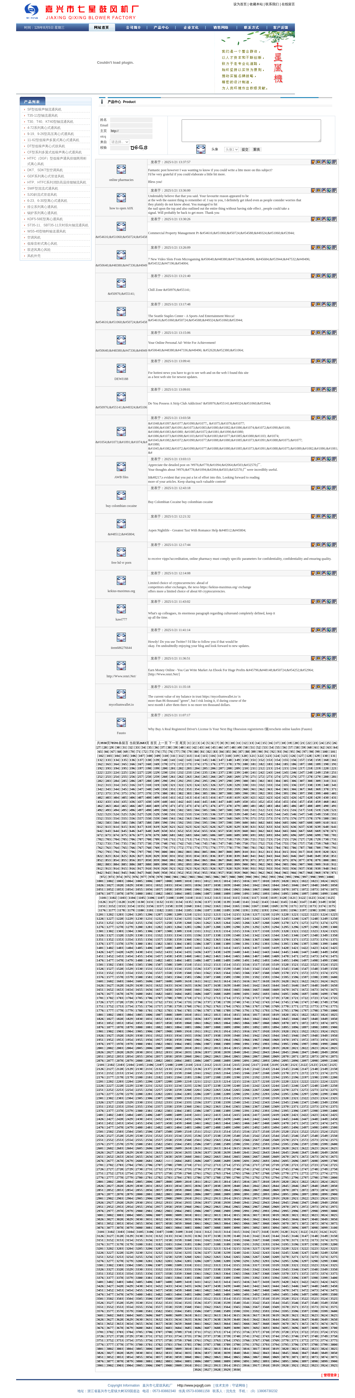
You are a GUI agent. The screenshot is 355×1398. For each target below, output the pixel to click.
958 (228, 873)
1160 (188, 906)
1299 (324, 927)
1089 (226, 894)
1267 (256, 923)
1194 (274, 910)
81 (202, 752)
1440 (236, 952)
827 (140, 856)
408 (148, 797)
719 (237, 839)
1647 (304, 985)
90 (260, 752)
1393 (265, 944)
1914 (226, 1031)
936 (293, 868)
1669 (275, 990)
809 (237, 852)
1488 (217, 960)
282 (100, 781)
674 (116, 835)
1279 (129, 927)
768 (148, 848)
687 (220, 835)
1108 (170, 898)
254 (116, 777)
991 (256, 877)
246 (293, 772)
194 (116, 768)
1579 (129, 977)
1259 (178, 923)
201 (172, 768)
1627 (110, 985)
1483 (168, 960)
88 (247, 752)
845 (285, 856)
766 (132, 848)
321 (172, 785)
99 (317, 752)
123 (268, 756)
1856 (149, 1023)
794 (116, 852)
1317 (256, 931)
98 (311, 752)
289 (156, 781)
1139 (226, 902)
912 (99, 868)
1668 (265, 990)
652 (180, 831)
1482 (158, 960)
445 (204, 802)
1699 (324, 994)
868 (228, 860)
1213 (217, 914)
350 (164, 789)
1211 (197, 914)
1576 (100, 977)
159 (317, 760)
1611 (197, 981)
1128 (121, 902)
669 (317, 831)
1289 (226, 927)
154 (277, 760)
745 (204, 843)
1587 (207, 977)
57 (290, 747)
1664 (226, 990)
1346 (295, 935)
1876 (100, 1027)
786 (293, 848)
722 (261, 839)
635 (285, 827)
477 (220, 806)
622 (180, 827)
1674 (324, 990)
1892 (256, 1027)
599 (237, 823)
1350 (334, 935)
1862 (207, 1023)
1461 (197, 956)
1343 (265, 935)
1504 (129, 965)
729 (317, 839)
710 (164, 839)
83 (215, 752)
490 (325, 806)
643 (107, 831)
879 (317, 860)
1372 (304, 939)
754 (277, 843)
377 (140, 793)
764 (116, 848)
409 (156, 797)
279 (317, 777)
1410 (187, 948)
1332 (158, 935)
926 (212, 868)
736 (132, 843)
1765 (236, 1006)
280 (325, 777)
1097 (304, 894)
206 (213, 768)
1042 (256, 885)
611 (334, 823)
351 (172, 789)
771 (172, 848)
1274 (324, 923)
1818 (265, 1015)
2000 (334, 1044)
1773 (314, 1006)
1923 (314, 1031)
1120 (283, 898)
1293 (265, 927)
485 (285, 806)
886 (132, 864)
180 (245, 764)
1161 (198, 906)
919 (156, 868)
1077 (110, 894)
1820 (285, 1015)
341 (333, 785)
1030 (139, 885)
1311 (197, 931)
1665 (236, 990)
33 (137, 747)
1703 (119, 998)
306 (293, 781)
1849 (324, 1019)
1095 (285, 894)
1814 (226, 1015)
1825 (334, 1015)
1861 (197, 1023)
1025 (334, 881)
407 (140, 797)
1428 (119, 952)
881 (333, 860)
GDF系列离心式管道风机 (45, 176)
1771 (295, 1006)
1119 (273, 898)
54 (271, 747)
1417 (256, 948)
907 (301, 864)
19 (289, 743)
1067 (256, 889)
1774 (324, 1006)
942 (99, 873)
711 (172, 839)
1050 (334, 885)
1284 (178, 927)
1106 (151, 898)
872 (261, 860)
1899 (324, 1027)
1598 (314, 977)
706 (132, 839)
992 (264, 877)
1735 (187, 1002)
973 (111, 877)
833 (188, 856)
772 (180, 848)
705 (124, 839)
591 (172, 823)
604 (277, 823)
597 (221, 823)
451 (253, 802)
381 (172, 793)
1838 (217, 1019)
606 (293, 823)
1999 (324, 1044)
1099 (324, 894)
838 (228, 856)
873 (269, 860)
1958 (168, 1040)
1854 (129, 1023)
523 (107, 814)
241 (253, 772)
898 (229, 864)
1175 (331, 906)
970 (325, 873)
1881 (149, 1027)
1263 (217, 923)
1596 (295, 977)
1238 (217, 919)
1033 (168, 885)
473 (188, 806)
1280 (139, 927)
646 (132, 831)
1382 (158, 944)
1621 (295, 981)
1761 (197, 1006)
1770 (285, 1006)
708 (148, 839)
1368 (265, 939)
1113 (217, 898)
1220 (285, 914)
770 (164, 848)
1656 (149, 990)
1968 (265, 1040)
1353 (119, 939)
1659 (178, 990)
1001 (100, 881)
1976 (100, 1044)
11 (238, 743)
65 (100, 752)
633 (269, 827)
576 (293, 818)
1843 (265, 1019)
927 (220, 868)
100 (324, 752)
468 (148, 806)
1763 (217, 1006)
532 (180, 814)
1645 (285, 985)
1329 (129, 935)
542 (261, 814)
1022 (304, 881)
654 (196, 831)
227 (140, 772)
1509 (178, 965)
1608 (168, 981)
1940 (236, 1036)
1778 (119, 1010)
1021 (295, 881)
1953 (119, 1040)
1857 (158, 1023)
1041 (246, 885)
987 (224, 877)
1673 (314, 990)
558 (148, 818)
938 (309, 868)
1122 (302, 898)
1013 (217, 881)
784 (277, 848)
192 (100, 768)
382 (180, 793)
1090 (236, 894)
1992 (256, 1044)
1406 (149, 948)
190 (325, 764)
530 (164, 814)
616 (132, 827)
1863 (217, 1023)
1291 (246, 927)
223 (107, 772)
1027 (110, 885)
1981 (149, 1044)
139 (156, 760)
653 (188, 831)
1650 (334, 985)
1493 (265, 960)
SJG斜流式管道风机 (42, 195)
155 (285, 760)
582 (100, 823)
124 (276, 756)
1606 (149, 981)
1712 (207, 998)
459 (317, 802)
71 (138, 752)
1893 (265, 1027)
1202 (110, 914)
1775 (334, 1006)
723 (269, 839)
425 (285, 797)
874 (277, 860)
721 (253, 839)
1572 (304, 973)
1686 (197, 994)
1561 (197, 973)
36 (156, 747)
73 (151, 752)
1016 (246, 881)
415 (204, 797)
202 (180, 768)
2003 (119, 1048)
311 (334, 781)
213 (269, 768)
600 (245, 823)
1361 (197, 939)
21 (302, 743)
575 (285, 818)
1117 (255, 898)
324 (196, 785)
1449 (324, 952)
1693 (265, 994)
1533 (168, 969)
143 (188, 760)
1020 (285, 881)
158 (309, 760)
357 (220, 789)
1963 (217, 1040)
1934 (178, 1036)
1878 (119, 1027)
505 (205, 810)
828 (148, 856)
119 (236, 756)
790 (325, 848)
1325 (334, 931)
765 (124, 848)
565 (204, 818)
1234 (178, 919)
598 (229, 823)
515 (285, 810)
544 (277, 814)
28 (105, 747)
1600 (334, 977)
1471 (295, 956)
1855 (139, 1023)
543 (269, 814)
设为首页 (240, 4)
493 (108, 810)
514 (277, 810)
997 (304, 877)
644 (116, 831)
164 (116, 764)
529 (156, 814)
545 (285, 814)
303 (269, 781)
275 (285, 777)
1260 (187, 923)
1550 (334, 969)
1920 (285, 1031)
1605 (139, 981)
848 (309, 856)
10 (232, 743)
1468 (265, 956)
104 (117, 756)
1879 (129, 1027)
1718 (265, 998)
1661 (197, 990)
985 (208, 877)
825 (124, 856)
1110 (189, 898)
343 (107, 789)
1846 (295, 1019)
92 (273, 752)
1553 (119, 973)
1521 (295, 965)
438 (148, 802)
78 (183, 752)
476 (212, 806)
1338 (217, 935)
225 (124, 772)
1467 (256, 956)
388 (228, 793)
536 (212, 814)
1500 (334, 960)
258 (148, 777)
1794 (275, 1010)
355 (204, 789)
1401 (100, 948)
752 (261, 843)
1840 (236, 1019)
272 (261, 777)
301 (253, 781)
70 (132, 752)
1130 (140, 902)
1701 (100, 998)
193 (108, 768)
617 (140, 827)
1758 (168, 1006)
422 (261, 797)
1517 (256, 965)
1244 (275, 919)
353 (188, 789)
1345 (285, 935)
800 (164, 852)
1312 (207, 931)
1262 (207, 923)
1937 (207, 1036)
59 (303, 747)
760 (325, 843)
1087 (207, 894)
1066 (246, 889)
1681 (149, 994)
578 (309, 818)
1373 (314, 939)
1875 (334, 1023)
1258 (168, 923)
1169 (274, 906)
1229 (129, 919)
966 (293, 873)
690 (245, 835)
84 (221, 752)
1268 (265, 923)
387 (220, 793)
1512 (207, 965)
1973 (314, 1040)
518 (309, 810)
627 (220, 827)
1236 (197, 919)
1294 (275, 927)
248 (309, 772)
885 (124, 864)
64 (335, 747)
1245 (285, 919)
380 (164, 793)
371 (333, 789)
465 (124, 806)
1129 (131, 902)
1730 (139, 1002)
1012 (207, 881)
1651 (100, 990)
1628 (119, 985)
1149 (322, 902)
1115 (236, 898)
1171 (293, 906)
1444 (275, 952)
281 (333, 777)
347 (140, 789)
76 (170, 752)
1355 (139, 939)
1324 (324, 931)
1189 (226, 910)
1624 (324, 981)
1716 (246, 998)
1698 (314, 994)
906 (293, 864)
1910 (187, 1031)
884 (116, 864)
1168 (265, 906)
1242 (256, 919)
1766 (246, 1006)
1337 (207, 935)
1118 (264, 898)
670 (325, 831)
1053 (119, 889)
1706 (149, 998)
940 (325, 868)
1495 (285, 960)
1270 (285, 923)
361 (253, 789)
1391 (246, 944)
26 (334, 743)
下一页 (174, 743)
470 (164, 806)
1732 (158, 1002)
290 (164, 781)
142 (180, 760)
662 (261, 831)
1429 (129, 952)
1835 (187, 1019)
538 (228, 814)
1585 (187, 977)
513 (269, 810)
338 (309, 785)
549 (317, 814)
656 (212, 831)
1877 (110, 1027)
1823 (314, 1015)
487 (301, 806)
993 (272, 877)
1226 (100, 919)
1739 (226, 1002)
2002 (110, 1048)
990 (248, 877)
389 (237, 793)
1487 (207, 960)
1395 (285, 944)
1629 (129, 985)
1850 (334, 1019)
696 (293, 835)
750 (245, 843)
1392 (256, 944)
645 (124, 831)
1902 (110, 1031)
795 (124, 852)
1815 (236, 1015)
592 (180, 823)
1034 (178, 885)
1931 (149, 1036)
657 (220, 831)
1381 (149, 944)
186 (293, 764)
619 (156, 827)
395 (285, 793)
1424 (324, 948)
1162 (207, 906)
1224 (324, 914)
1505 (139, 965)
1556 (149, 973)
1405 (139, 948)
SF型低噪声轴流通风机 (44, 109)
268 (228, 777)
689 (237, 835)
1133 (169, 902)
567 (220, 818)
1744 (275, 1002)
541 (253, 814)
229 (156, 772)
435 (124, 802)
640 (325, 827)
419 (237, 797)
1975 (334, 1040)
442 (180, 802)
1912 (207, 1031)
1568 (265, 973)
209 (237, 768)
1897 (304, 1027)
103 (109, 756)
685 (204, 835)
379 (156, 793)
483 (269, 806)
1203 (119, 914)
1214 (226, 914)
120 (244, 756)
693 (269, 835)
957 (220, 873)
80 (196, 752)
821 (333, 852)
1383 (168, 944)
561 (172, 818)
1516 (246, 965)
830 (164, 856)
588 (148, 823)
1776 (100, 1010)
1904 (129, 1031)
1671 (295, 990)
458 (309, 802)
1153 (121, 906)
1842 (256, 1019)
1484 (178, 960)
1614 (226, 981)
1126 (102, 902)
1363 (217, 939)
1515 (236, 965)
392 (261, 793)
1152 (112, 906)
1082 (158, 894)
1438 (217, 952)
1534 (178, 969)
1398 (314, 944)
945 (124, 873)
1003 (119, 881)
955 (204, 873)
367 (301, 789)
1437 (207, 952)
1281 (149, 927)
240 (245, 772)
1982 (158, 1044)
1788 (217, 1010)
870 (245, 860)
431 (333, 797)
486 (293, 806)
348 (148, 789)
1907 (158, 1031)
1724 (324, 998)
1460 (187, 956)
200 (164, 768)
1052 (110, 889)
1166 (245, 906)
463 (107, 806)
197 (140, 768)
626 (212, 827)
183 (269, 764)
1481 (149, 960)
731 (333, 839)
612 (99, 827)
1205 (139, 914)
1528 (119, 969)
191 (333, 764)
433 (107, 802)
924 (196, 868)
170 (164, 764)
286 (132, 781)
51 (252, 747)
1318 (265, 931)
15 (264, 743)
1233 (168, 919)
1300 (334, 927)
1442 (256, 952)
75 (164, 752)
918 (148, 868)
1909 (178, 1031)
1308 (168, 931)
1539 (226, 969)
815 (285, 852)
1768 (265, 1006)
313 (107, 785)
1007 (158, 881)
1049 (324, 885)
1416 (246, 948)
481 (253, 806)
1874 (324, 1023)
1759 (178, 1006)
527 (140, 814)
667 (301, 831)
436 (132, 802)
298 (229, 781)
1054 (129, 889)
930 (245, 868)
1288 (217, 927)
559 (156, 818)
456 (293, 802)
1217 (256, 914)
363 (269, 789)
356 (212, 789)
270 (245, 777)
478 (228, 806)
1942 (256, 1036)
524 (116, 814)
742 (180, 843)
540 (245, 814)
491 (333, 806)
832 (180, 856)
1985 (187, 1044)
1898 (314, 1027)
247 (301, 772)
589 (156, 823)
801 (172, 852)
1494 (275, 960)
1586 (197, 977)
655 (204, 831)
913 (107, 868)
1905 (139, 1031)
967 (301, 873)
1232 (158, 919)
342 (99, 789)
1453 (119, 956)
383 (188, 793)
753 (269, 843)
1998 (314, 1044)
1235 (187, 919)
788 (309, 848)
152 (261, 760)
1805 (139, 1015)
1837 (207, 1019)
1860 (187, 1023)
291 (172, 781)
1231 (149, 919)
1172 (303, 906)
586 (132, 823)
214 (277, 768)
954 (196, 873)
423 (269, 797)
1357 (158, 939)
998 (312, 877)
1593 (265, 977)
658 (228, 831)
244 (277, 772)
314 (116, 785)
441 (172, 802)
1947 (304, 1036)
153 (269, 760)
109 (157, 756)
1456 (149, 956)
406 (132, 797)
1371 (295, 939)
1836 (197, 1019)
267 (220, 777)
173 (188, 764)
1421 (295, 948)
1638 (217, 985)
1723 (314, 998)
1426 (100, 952)
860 (164, 860)
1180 (140, 910)
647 (140, 831)
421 (253, 797)
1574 (324, 973)
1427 (110, 952)
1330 (139, 935)
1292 (256, 927)
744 (196, 843)
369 (317, 789)
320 (164, 785)
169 (156, 764)
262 (180, 777)
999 (321, 877)
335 (285, 785)
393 (269, 793)
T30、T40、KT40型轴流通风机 (50, 122)
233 (188, 772)
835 (204, 856)
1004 (129, 881)
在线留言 (288, 4)
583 (108, 823)
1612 (207, 981)
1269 (275, 923)
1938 (217, 1036)
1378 (119, 944)
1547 (304, 969)
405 (124, 797)
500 (164, 810)
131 (333, 756)
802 (180, 852)
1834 (178, 1019)
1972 (304, 1040)
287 (140, 781)
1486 (197, 960)
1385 (187, 944)
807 (221, 852)
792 (100, 852)
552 (99, 818)
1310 (187, 931)
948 (148, 873)
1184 (179, 910)
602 (261, 823)
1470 (285, 956)
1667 (256, 990)
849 (317, 856)
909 (318, 864)
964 (277, 873)
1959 (178, 1040)
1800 (334, 1010)
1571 (295, 973)
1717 (256, 998)
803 (188, 852)
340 (325, 785)
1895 (285, 1027)
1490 (236, 960)
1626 (100, 985)
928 (228, 868)
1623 (314, 981)
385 (204, 793)
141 (172, 760)
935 (285, 868)
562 (180, 818)
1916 (246, 1031)
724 (277, 839)
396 (293, 793)
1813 (217, 1015)
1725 (334, 998)
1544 (275, 969)
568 (228, 818)
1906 (149, 1031)
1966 (246, 1040)
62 (322, 747)
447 (220, 802)
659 (237, 831)
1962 (207, 1040)
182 (261, 764)
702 (100, 839)
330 (245, 785)
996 (296, 877)
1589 (226, 977)
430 (325, 797)
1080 (139, 894)
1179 (131, 910)
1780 (139, 1010)
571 (253, 818)
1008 (168, 881)
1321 (295, 931)
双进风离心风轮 (39, 250)
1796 (295, 1010)
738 (148, 843)
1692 (256, 994)
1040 (236, 885)
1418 (265, 948)
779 (237, 848)
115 (204, 756)
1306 (149, 931)
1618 (265, 981)
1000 (330, 877)
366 (293, 789)
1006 (149, 881)
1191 (245, 910)
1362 (207, 939)
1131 (150, 902)
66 (106, 752)
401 (333, 793)
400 (325, 793)
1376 (100, 944)
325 (204, 785)
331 (253, 785)
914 (116, 868)
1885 (187, 1027)
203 (188, 768)
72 (145, 752)
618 (148, 827)
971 (333, 873)
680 (164, 835)
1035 (187, 885)
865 (204, 860)
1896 (295, 1027)
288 (148, 781)
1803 (119, 1015)
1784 (178, 1010)
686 (212, 835)
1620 (285, 981)
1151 (102, 906)
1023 (314, 881)
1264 (226, 923)
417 (220, 797)
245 (285, 772)
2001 (100, 1048)
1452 (110, 956)
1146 (293, 902)
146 (212, 760)
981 (175, 877)
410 (164, 797)
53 (265, 747)
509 (237, 810)
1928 (119, 1036)
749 (237, 843)
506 (213, 810)
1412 (207, 948)
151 (253, 760)
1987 (207, 1044)
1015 (236, 881)
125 (284, 756)
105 (125, 756)
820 (325, 852)
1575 (334, 973)
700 (325, 835)
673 (107, 835)
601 (253, 823)
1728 (119, 1002)
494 (116, 810)
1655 (139, 990)
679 (156, 835)
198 (148, 768)
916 (132, 868)
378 (148, 793)
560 (164, 818)
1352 (110, 939)
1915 (236, 1031)
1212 (207, 914)
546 (293, 814)
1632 (158, 985)
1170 (284, 906)
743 (188, 843)
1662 (207, 990)
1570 (285, 973)
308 (309, 781)
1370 (285, 939)
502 (180, 810)
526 (132, 814)
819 (317, 852)
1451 (100, 956)
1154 (131, 906)
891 (172, 864)
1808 (168, 1015)
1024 (324, 881)
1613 (217, 981)
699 (317, 835)
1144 (274, 902)
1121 (292, 898)
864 (196, 860)
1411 (197, 948)
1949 (324, 1036)
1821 (295, 1015)
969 (317, 873)
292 (180, 781)
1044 (275, 885)
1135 (188, 902)
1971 (295, 1040)
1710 (187, 998)
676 (132, 835)
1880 (139, 1027)
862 (180, 860)
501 (172, 810)
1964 (226, 1040)
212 (261, 768)
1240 (236, 919)
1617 (256, 981)
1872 (304, 1023)
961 (253, 873)
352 (180, 789)
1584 (178, 977)
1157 (159, 906)
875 (285, 860)
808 (229, 852)
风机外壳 (34, 256)
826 (132, 856)
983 (191, 877)
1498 (314, 960)
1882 (158, 1027)
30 (117, 747)
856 (132, 860)
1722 (304, 998)
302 (261, 781)
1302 (110, 931)
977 (143, 877)
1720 (285, 998)
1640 (236, 985)
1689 (226, 994)
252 (99, 777)
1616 (246, 981)
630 (245, 827)
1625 (334, 981)
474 (196, 806)
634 (277, 827)
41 (188, 747)
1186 (197, 910)
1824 (324, 1015)
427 (301, 797)
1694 (275, 994)
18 (283, 743)
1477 (110, 960)
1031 (149, 885)
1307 (158, 931)
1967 (256, 1040)
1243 (265, 919)
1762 (207, 1006)
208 (229, 768)
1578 (119, 977)
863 (188, 860)
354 (196, 789)
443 (188, 802)
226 (132, 772)
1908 (168, 1031)
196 (132, 768)
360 (245, 789)
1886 (197, 1027)
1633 (168, 985)
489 (317, 806)
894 (196, 864)
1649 (324, 985)
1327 (110, 935)
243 (269, 772)
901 (253, 864)
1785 (187, 1010)
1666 (246, 990)
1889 (226, 1027)
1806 (149, 1015)
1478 (119, 960)
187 (301, 764)
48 (233, 747)
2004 (129, 1048)
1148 (312, 902)
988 (232, 877)
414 (196, 797)
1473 (314, 956)
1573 (314, 973)
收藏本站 (256, 4)
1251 (100, 923)
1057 (158, 889)
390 (245, 793)
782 (261, 848)
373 (107, 793)
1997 (304, 1044)
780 (245, 848)
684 (196, 835)
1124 (321, 898)
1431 (149, 952)
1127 (112, 902)
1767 (256, 1006)
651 (172, 831)
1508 (168, 965)
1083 (168, 894)
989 (240, 877)
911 (334, 864)
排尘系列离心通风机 (42, 207)
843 (269, 856)
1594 (275, 977)
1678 (119, 994)
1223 (314, 914)
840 (245, 856)
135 (124, 760)
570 (245, 818)
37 (162, 747)
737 (140, 843)
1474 (324, 956)
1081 (149, 894)
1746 (295, 1002)
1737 (207, 1002)
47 (226, 747)
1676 (100, 994)
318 (148, 785)
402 (100, 797)
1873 (314, 1023)
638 (309, 827)
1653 (119, 990)
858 (148, 860)
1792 (256, 1010)
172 (180, 764)
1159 (179, 906)
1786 (197, 1010)
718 (228, 839)
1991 (246, 1044)
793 (108, 852)
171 (172, 764)
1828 (119, 1019)
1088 (217, 894)
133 (107, 760)
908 (309, 864)
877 (301, 860)
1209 (178, 914)
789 (317, 848)
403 (108, 797)
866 (212, 860)
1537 (207, 969)
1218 (265, 914)
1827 (110, 1019)
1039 (226, 885)
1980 (139, 1044)
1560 (187, 973)
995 (288, 877)
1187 (207, 910)
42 (194, 747)
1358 (168, 939)
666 (293, 831)
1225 (334, 914)
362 (261, 789)
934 (277, 868)
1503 (119, 965)
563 (188, 818)
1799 (324, 1010)
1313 (217, 931)
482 (261, 806)
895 (205, 864)
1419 (275, 948)
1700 (334, 994)
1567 (256, 973)
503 (188, 810)
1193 (265, 910)
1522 (304, 965)
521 (333, 810)
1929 (129, 1036)
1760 (187, 1006)
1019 (275, 881)
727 (301, 839)
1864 (226, 1023)
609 (318, 823)
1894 (275, 1027)
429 (317, 797)
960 (245, 873)
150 (245, 760)
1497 (304, 960)
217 (301, 768)
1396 (295, 944)
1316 (246, 931)
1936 (197, 1036)
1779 (129, 1010)
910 (326, 864)
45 (213, 747)
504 (196, 810)
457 (301, 802)
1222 (304, 914)
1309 (178, 931)
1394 (275, 944)
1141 (245, 902)
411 (172, 797)
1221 (295, 914)
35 (149, 747)
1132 (159, 902)
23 (315, 743)
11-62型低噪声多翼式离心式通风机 (53, 140)
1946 (295, 1036)
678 (148, 835)
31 (124, 747)
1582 (158, 977)
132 (99, 760)
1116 (245, 898)
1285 (187, 927)
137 (140, 760)
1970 (285, 1040)
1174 (322, 906)
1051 (100, 889)
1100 (334, 894)
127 (300, 756)
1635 (187, 985)
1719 (275, 998)
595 (205, 823)
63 (329, 747)
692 (261, 835)
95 (292, 752)
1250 (334, 919)
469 (156, 806)
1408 (168, 948)
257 (140, 777)
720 (245, 839)
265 (204, 777)
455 (285, 802)
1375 (334, 939)
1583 (168, 977)
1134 (179, 902)
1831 (149, 1019)
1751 (100, 1006)
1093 (265, 894)
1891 (246, 1027)
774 (196, 848)
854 (116, 860)
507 (221, 810)
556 (132, 818)
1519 (275, 965)
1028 (119, 885)
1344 (275, 935)
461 (333, 802)
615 (124, 827)
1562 (207, 973)
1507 (158, 965)
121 (252, 756)
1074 (324, 889)
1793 (265, 1010)
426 (293, 797)
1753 (119, 1006)
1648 (314, 985)
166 (132, 764)
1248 (314, 919)
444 (196, 802)
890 (164, 864)
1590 (236, 977)
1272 (304, 923)
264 (196, 777)
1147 (303, 902)
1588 (217, 977)
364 (277, 789)
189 (317, 764)
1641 (246, 985)
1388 (217, 944)
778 (228, 848)
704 (116, 839)
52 (258, 747)
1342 (256, 935)
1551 (100, 973)
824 (116, 856)
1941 (246, 1036)
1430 (139, 952)
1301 (100, 931)
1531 (149, 969)
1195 (283, 910)
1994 (275, 1044)
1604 (129, 981)
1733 (168, 1002)
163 (107, 764)
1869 (275, 1023)
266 (212, 777)
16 (270, 743)
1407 (158, 948)
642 (99, 831)
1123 (311, 898)
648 (148, 831)
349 (156, 789)
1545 (285, 969)
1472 (304, 956)
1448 (314, 952)
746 (212, 843)
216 (293, 768)
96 (298, 752)
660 (245, 831)
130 (324, 756)
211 (253, 768)
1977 (110, 1044)
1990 (236, 1044)
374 (116, 793)
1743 (265, 1002)
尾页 (182, 743)
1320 (285, 931)
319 (156, 785)
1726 (100, 1002)
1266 (246, 923)
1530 (139, 969)
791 (333, 848)
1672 (304, 990)
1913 (217, 1031)
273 (269, 777)
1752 (110, 1006)
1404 (129, 948)
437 (140, 802)
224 (116, 772)
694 (277, 835)
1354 (129, 939)
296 (213, 781)
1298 (314, 927)
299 (237, 781)
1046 (295, 885)
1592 (256, 977)
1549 (324, 969)
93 (279, 752)
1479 (129, 960)
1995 (285, 1044)
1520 (285, 965)
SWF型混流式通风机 (42, 188)
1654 (129, 990)
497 (140, 810)
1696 (295, 994)
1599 (324, 977)
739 (156, 843)
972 (103, 877)
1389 (226, 944)
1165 (236, 906)
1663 (217, 990)
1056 (149, 889)
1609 (178, 981)
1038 (217, 885)
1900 (334, 1027)
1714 (226, 998)
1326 (100, 935)
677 (140, 835)
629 (237, 827)
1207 (158, 914)
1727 (110, 1002)
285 (124, 781)
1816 (246, 1015)
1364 (226, 939)
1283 (168, 927)
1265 (236, 923)
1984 (178, 1044)
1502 (110, 965)
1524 (324, 965)
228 (148, 772)
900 (245, 864)
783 (269, 848)
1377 (110, 944)
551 (333, 814)
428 (309, 797)
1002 (110, 881)
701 (333, 835)
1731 (149, 1002)
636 (293, 827)
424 (277, 797)
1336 (197, 935)
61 (316, 747)
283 (108, 781)
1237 (207, 919)
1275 (334, 923)
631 (253, 827)
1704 (129, 998)
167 (140, 764)
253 (107, 777)
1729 (129, 1002)
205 (205, 768)
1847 (304, 1019)
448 (228, 802)
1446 (295, 952)
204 (196, 768)
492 (100, 810)
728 (309, 839)
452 (261, 802)
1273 (314, 923)
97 (305, 752)
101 (333, 752)
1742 (256, 1002)
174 (196, 764)
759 (317, 843)
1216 (246, 914)
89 (253, 752)
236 (212, 772)
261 (172, 777)
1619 (275, 981)
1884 (178, 1027)
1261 (197, 923)
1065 (236, 889)
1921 (295, 1031)
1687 (207, 994)
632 (261, 827)
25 (328, 743)
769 (156, 848)
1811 (197, 1015)
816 (293, 852)
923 (188, 868)
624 (196, 827)
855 (124, 860)
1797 (304, 1010)
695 (285, 835)
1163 (217, 906)
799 (156, 852)
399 (317, 793)
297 (221, 781)
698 (309, 835)
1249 (324, 919)
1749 (324, 1002)
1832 (158, 1019)
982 (183, 877)
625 (204, 827)
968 (309, 873)
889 (156, 864)
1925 (334, 1031)
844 (277, 856)
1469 (275, 956)
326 (212, 785)
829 (156, 856)
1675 (334, 990)
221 (333, 768)
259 (156, 777)
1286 (197, 927)
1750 (334, 1002)
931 (253, 868)
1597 (304, 977)
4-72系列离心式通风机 (44, 128)
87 (241, 752)
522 (99, 814)
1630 (139, 985)
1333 (168, 935)
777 (220, 848)
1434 (178, 952)
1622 (304, 981)
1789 (226, 1010)
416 (212, 797)
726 (293, 839)
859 (156, 860)
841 (253, 856)
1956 (149, 1040)
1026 (100, 885)
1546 (295, 969)
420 (245, 797)
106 (133, 756)
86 (234, 752)
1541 (246, 969)
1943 (265, 1036)
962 (261, 873)
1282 (158, 927)
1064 (226, 889)
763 (107, 848)
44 (207, 747)
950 (164, 873)
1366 (246, 939)
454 (277, 802)
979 (159, 877)
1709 (178, 998)
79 (189, 752)
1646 (295, 985)
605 (285, 823)
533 (188, 814)
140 (164, 760)
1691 (246, 994)
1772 (304, 1006)
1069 (275, 889)
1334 (178, 935)
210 (245, 768)
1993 (265, 1044)
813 (269, 852)
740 (164, 843)
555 (124, 818)
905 (285, 864)
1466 (246, 956)
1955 (139, 1040)
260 (164, 777)
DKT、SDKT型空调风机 (45, 170)
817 (301, 852)
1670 (285, 990)
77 (177, 752)
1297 (304, 927)
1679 (129, 994)
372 (99, 793)
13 (251, 743)
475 (204, 806)
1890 (236, 1027)
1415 (236, 948)
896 (213, 864)
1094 (275, 894)
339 (317, 785)
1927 (110, 1036)
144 (196, 760)
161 (333, 760)
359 (237, 789)
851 (333, 856)
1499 (324, 960)
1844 (275, 1019)
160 (325, 760)
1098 (314, 894)
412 (180, 797)
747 (220, 843)
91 (266, 752)
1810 (187, 1015)
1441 (246, 952)
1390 (236, 944)
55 (277, 747)
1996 (295, 1044)
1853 (119, 1023)
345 (124, 789)
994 (280, 877)
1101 (103, 898)
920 (164, 868)
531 (172, 814)
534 (196, 814)
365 (285, 789)
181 (253, 764)
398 (309, 793)
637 (301, 827)
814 (277, 852)
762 (99, 848)
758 (309, 843)
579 (317, 818)
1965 (236, 1040)
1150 (331, 902)
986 (216, 877)
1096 (295, 894)
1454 (129, 956)
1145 (284, 902)
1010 (187, 881)
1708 (168, 998)
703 (108, 839)
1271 (295, 923)
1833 (168, 1019)
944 (116, 873)
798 (148, 852)
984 (200, 877)
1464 (226, 956)
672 (99, 835)
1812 (207, 1015)
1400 (334, 944)
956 (212, 873)
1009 (178, 881)
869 (237, 860)
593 (188, 823)
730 (325, 839)
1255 (139, 923)
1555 (139, 973)
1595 (285, 977)
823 (107, 856)
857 (140, 860)
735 (124, 843)
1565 (236, 973)
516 (293, 810)
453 (269, 802)
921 (172, 868)
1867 (256, 1023)
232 (180, 772)
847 (301, 856)
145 (204, 760)
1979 (129, 1044)
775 (204, 848)
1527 (110, 969)
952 (180, 873)
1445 (285, 952)
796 (132, 852)
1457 (158, 956)
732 (99, 843)
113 (188, 756)
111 (173, 756)
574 (277, 818)
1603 (119, 981)
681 (172, 835)
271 (253, 777)
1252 (110, 923)
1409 (178, 948)
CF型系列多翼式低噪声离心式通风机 (54, 152)
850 (325, 856)
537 (220, 814)
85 (228, 752)
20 (296, 743)
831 (172, 856)
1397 (304, 944)
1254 (129, 923)
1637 (207, 985)
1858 (168, 1023)
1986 (197, 1044)
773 (188, 848)
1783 (168, 1010)
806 (213, 852)
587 (140, 823)
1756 (149, 1006)
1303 (119, 931)
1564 (226, 973)
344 (116, 789)
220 (325, 768)
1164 (226, 906)
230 (164, 772)
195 (124, 768)
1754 (129, 1006)
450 (245, 802)
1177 (112, 910)
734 (116, 843)
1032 (158, 885)
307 (301, 781)
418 (228, 797)
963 (269, 873)
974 (119, 877)
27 (98, 747)
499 (156, 810)
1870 (285, 1023)
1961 (197, 1040)
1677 (110, 994)
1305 (139, 931)
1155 (140, 906)
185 (285, 764)
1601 (100, 981)
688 (228, 835)
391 (253, 793)
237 (220, 772)
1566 (246, 973)
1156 (150, 906)
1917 (256, 1031)
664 (277, 831)
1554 (129, 973)
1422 (304, 948)
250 (325, 772)
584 (116, 823)
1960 (187, 1040)
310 (326, 781)
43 (201, 747)
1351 (100, 939)
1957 (158, 1040)
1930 (139, 1036)
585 (124, 823)
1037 (207, 885)
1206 (149, 914)
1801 (100, 1015)
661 (253, 831)
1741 (246, 1002)
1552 (110, 973)
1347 (304, 935)
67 (113, 752)
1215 (236, 914)
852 (99, 860)
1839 (226, 1019)
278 (309, 777)
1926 (100, 1036)
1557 (158, 973)
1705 (139, 998)
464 (116, 806)
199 (156, 768)
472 (180, 806)
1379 (129, 944)
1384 (178, 944)
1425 (334, 948)
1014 (226, 881)
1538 (217, 969)
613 (107, 827)
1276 (100, 927)
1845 (285, 1019)
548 (309, 814)
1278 (119, 927)
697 (301, 835)
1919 (275, 1031)
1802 (110, 1015)
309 (318, 781)
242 (261, 772)
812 (261, 852)
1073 (314, 889)
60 (309, 747)
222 (99, 772)
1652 (110, 990)
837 (220, 856)
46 (220, 747)
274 (277, 777)
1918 (265, 1031)
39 (175, 747)
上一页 (163, 743)
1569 (275, 973)
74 (157, 752)
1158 (169, 906)
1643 (265, 985)
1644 (275, 985)
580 (325, 818)
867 (220, 860)
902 (261, 864)
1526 (100, 969)
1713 (217, 998)
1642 (256, 985)
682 (180, 835)
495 (124, 810)
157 (301, 760)
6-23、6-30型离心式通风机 (47, 201)
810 (245, 852)
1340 (236, 935)
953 (188, 873)
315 (124, 785)
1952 (110, 1040)
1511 (197, 965)
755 (285, 843)
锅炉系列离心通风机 (42, 213)
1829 (129, 1019)
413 (188, 797)
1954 (129, 1040)
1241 (246, 919)
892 (180, 864)
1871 (295, 1023)
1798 (314, 1010)
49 (239, 747)
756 (293, 843)
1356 (149, 939)
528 (148, 814)
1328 (119, 935)
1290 (236, 927)
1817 (256, 1015)
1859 (178, 1023)
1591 (246, 977)
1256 (149, 923)
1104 (132, 898)
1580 (139, 977)
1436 (197, 952)
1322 (304, 931)
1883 (168, 1027)
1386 (197, 944)
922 (180, 868)
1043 (265, 885)
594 (196, 823)
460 (325, 802)
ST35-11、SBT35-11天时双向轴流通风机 (57, 225)
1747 (304, 1002)
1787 (207, 1010)
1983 (168, 1044)
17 (276, 743)
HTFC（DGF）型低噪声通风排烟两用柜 (57, 158)
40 (181, 747)
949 (156, 873)
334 (277, 785)
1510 (187, 965)
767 (140, 848)
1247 (304, 919)
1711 (197, 998)
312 (99, 785)
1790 (236, 1010)
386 (212, 793)
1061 (197, 889)
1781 (149, 1010)
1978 (119, 1044)
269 (237, 777)
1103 (122, 898)
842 (261, 856)
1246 (295, 919)
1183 (169, 910)
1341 (246, 935)
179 (237, 764)
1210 (187, 914)
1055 (139, 889)
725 (285, 839)
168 (148, 764)
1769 (275, 1006)
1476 (100, 960)
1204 (129, 914)
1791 (246, 1010)
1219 (275, 914)
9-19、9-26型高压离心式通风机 (50, 134)
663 (269, 831)
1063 (217, 889)
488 (309, 806)
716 (212, 839)
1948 (314, 1036)
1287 (207, 927)
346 (132, 789)
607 (301, 823)
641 (333, 827)
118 (228, 756)
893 (188, 864)
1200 (331, 910)
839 (237, 856)
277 (301, 777)
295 (205, 781)
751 (253, 843)
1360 (187, 939)
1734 (178, 1002)
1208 (168, 914)
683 (188, 835)
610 (326, 823)
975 (127, 877)
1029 (129, 885)
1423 (314, 948)
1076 (100, 894)
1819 (275, 1015)
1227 (110, 919)
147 (220, 760)
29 (111, 747)
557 (140, 818)
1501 (100, 965)
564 (196, 818)
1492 (256, 960)
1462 (207, 956)
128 (308, 756)
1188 (217, 910)
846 (293, 856)
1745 (285, 1002)
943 (107, 873)
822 (99, 856)
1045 (285, 885)
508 (229, 810)
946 (132, 873)
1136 (198, 902)
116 (212, 756)
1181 (150, 910)
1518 (265, 965)
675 (124, 835)
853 (107, 860)
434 (116, 802)
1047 (304, 885)
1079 (129, 894)
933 (269, 868)
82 (209, 752)
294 (196, 781)
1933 (168, 1036)
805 (205, 852)
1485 (187, 960)
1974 (324, 1040)
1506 (149, 965)
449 (237, 802)
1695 (285, 994)
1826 (100, 1019)
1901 (100, 1031)
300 (245, 781)
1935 (187, 1036)
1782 (158, 1010)
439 (156, 802)
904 (277, 864)
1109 (180, 898)
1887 (207, 1027)
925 (204, 868)
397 (301, 793)
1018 (265, 881)
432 (99, 802)
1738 (217, 1002)
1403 (119, 948)
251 (333, 772)
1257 (158, 923)
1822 (304, 1015)
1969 (275, 1040)
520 (325, 810)
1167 (255, 906)
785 (285, 848)
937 (301, 868)
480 (245, 806)
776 (212, 848)
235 (204, 772)
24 (321, 743)
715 (204, 839)
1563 (217, 973)
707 (140, 839)
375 (124, 793)
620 (164, 827)
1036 (197, 885)
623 (188, 827)
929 (237, 868)
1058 (168, 889)
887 (140, 864)
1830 (139, 1019)
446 (212, 802)
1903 (119, 1031)
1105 (141, 898)
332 (261, 785)
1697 (304, 994)
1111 (199, 898)
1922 (304, 1031)
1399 (324, 944)
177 (220, 764)
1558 (168, 973)
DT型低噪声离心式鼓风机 (46, 146)
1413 (217, 948)
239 (237, 772)
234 (196, 772)
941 (333, 868)
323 (188, 785)
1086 (197, 894)
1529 (129, 969)
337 (301, 785)
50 (245, 747)
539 (237, 814)
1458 (168, 956)
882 (100, 864)
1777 (110, 1010)
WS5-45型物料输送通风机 (46, 231)
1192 (255, 910)
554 (116, 818)
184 (277, 764)
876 (293, 860)
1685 (187, 994)
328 (228, 785)
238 (228, 772)
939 (317, 868)
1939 (226, 1036)
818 (309, 852)
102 (100, 756)
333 (269, 785)
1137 (207, 902)
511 (253, 810)
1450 (334, 952)
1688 (217, 994)
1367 (256, 939)
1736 (197, 1002)
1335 (187, 935)
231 (172, 772)
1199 (322, 910)
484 (277, 806)
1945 (285, 1036)
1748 (314, 1002)
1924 (324, 1031)
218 (309, 768)
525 (124, 814)
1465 (236, 956)
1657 (158, 990)
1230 (139, 919)
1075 (334, 889)
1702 (110, 998)
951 (172, 873)
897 (221, 864)
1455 (139, 956)
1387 (207, 944)
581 (333, 818)
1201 (100, 914)
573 (269, 818)
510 (245, 810)
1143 (265, 902)
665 (285, 831)
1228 (119, 919)
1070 (285, 889)
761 (333, 843)
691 (253, 835)
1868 (265, 1023)
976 (135, 877)
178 (228, 764)
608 (309, 823)
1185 (188, 910)
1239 (226, 919)
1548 (314, 969)
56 (284, 747)
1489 (226, 960)
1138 (217, 902)
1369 (275, 939)
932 (261, 868)
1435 (187, 952)
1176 (102, 910)
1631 (149, 985)
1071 (295, 889)
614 (116, 827)
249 (317, 772)
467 (140, 806)
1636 (197, 985)
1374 (324, 939)
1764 (226, 1006)
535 (204, 814)
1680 (139, 994)
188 (309, 764)
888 (148, 864)
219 (317, 768)
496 (132, 810)
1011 (197, 881)
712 (180, 839)
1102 (113, 898)
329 (237, 785)
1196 (293, 910)
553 (107, 818)
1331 (149, 935)
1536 (197, 969)
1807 (158, 1015)
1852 (110, 1023)
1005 (139, 881)
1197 (303, 910)
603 (269, 823)
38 (169, 747)
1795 (285, 1010)
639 (317, 827)
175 (204, 764)
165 (124, 764)
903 (269, 864)
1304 (129, 931)
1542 (256, 969)
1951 (100, 1040)
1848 (314, 1019)
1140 (236, 902)
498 (148, 810)
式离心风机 (35, 164)
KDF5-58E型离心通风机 (45, 219)
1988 (217, 1044)
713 (188, 839)
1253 (119, 923)
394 (277, 793)
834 (196, 856)
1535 (187, 969)
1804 (129, 1015)
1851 (100, 1023)
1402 (110, 948)
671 (333, 831)
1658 (168, 990)
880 (325, 860)
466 (132, 806)
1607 (158, 981)
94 (285, 752)
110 (165, 756)
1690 (236, 994)
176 (212, 764)
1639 (226, 985)
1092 (256, 894)
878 (309, 860)
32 (130, 747)
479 (237, 806)
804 (196, 852)
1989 (226, 1044)
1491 (246, 960)
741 (172, 843)
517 (301, 810)
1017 (256, 881)
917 (140, 868)
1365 (236, 939)
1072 (304, 889)
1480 (139, 960)
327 (220, 785)
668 (309, 831)
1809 (178, 1015)
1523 (314, 965)
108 (149, 756)
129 (316, 756)
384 (196, 793)
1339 (226, 935)
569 (237, 818)
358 (228, 789)
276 (293, 777)
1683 (168, 994)
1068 (265, 889)
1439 (226, 952)
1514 (226, 965)
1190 (236, 910)
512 (261, 810)
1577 (110, 977)
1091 (246, 894)
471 (172, 806)
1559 (178, 973)
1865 (236, 1023)
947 (140, 873)
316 (132, 785)
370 (325, 789)
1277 (110, 927)
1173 (312, 906)
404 (116, 797)
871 (253, 860)
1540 (236, 969)
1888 (217, 1027)
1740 (236, 1002)
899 (237, 864)
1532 (158, 969)
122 (260, 756)
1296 (295, 927)
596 (213, 823)
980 (167, 877)
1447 (304, 952)
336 (293, 785)
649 (156, 831)
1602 (110, 981)
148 (228, 760)
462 (99, 806)
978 (151, 877)
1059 (178, 889)
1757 (158, 1006)
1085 (187, 894)
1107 (160, 898)
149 (237, 760)
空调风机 (34, 237)
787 (301, 848)
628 (228, 827)
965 (285, 873)
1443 (265, 952)
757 (301, 843)
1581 (149, 977)
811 (253, 852)
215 (285, 768)
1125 (330, 898)
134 (116, 760)
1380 (139, 944)
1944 (275, 1036)
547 (301, 814)
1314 (226, 931)
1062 (207, 889)
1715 (236, 998)
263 (188, 777)
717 (220, 839)
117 (220, 756)
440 (164, 802)
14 (257, 743)
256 (132, 777)
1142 (255, 902)
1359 (178, 939)
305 (285, 781)
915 (124, 868)
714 (196, 839)
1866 (246, 1023)
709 (156, 839)
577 (301, 818)
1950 (334, 1036)
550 (325, 814)
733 (107, 843)
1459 (178, 956)
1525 (334, 965)
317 (140, 785)
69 (125, 752)
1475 (334, 956)
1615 (236, 981)
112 (181, 756)
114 (196, 756)
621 (172, 827)
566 (212, 818)
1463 (217, 956)
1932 (158, 1036)
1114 (226, 898)
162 (99, 764)
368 (309, 789)
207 (221, 768)
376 (132, 793)
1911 (197, 1031)
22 (308, 743)
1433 (168, 952)
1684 (178, 994)
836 (212, 856)
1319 (275, 931)
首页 (153, 743)
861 (172, 860)
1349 (324, 935)
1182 (159, 910)
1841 (246, 1019)
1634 (178, 985)
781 (253, 848)
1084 (178, 894)
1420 (285, 948)
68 (119, 752)
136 (132, 760)
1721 (295, 998)
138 (148, 760)
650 (164, 831)
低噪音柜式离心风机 (42, 244)
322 (180, 785)
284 (116, 781)
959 (237, 873)
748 (228, 843)
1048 (314, 885)
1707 (158, 998)
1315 (236, 931)
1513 (217, 965)
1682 (158, 994)
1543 (265, 969)
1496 (295, 960)
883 (108, 864)
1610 (187, 981)
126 (292, 756)
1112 (208, 898)
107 (141, 756)
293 (188, 781)
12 (244, 743)
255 (124, 777)
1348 (314, 935)
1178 (121, 910)
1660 (187, 990)
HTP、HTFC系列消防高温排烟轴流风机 (56, 182)
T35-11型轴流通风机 (42, 115)
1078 (119, 894)
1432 (158, 952)
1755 (139, 1006)
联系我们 (272, 4)
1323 (314, 931)
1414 (226, 948)
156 (293, 760)
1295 (285, 927)
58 (297, 747)
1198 (312, 910)
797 (140, 852)
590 (164, 823)
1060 (187, 889)
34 (143, 747)
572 (261, 818)
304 (277, 781)
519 (317, 810)
